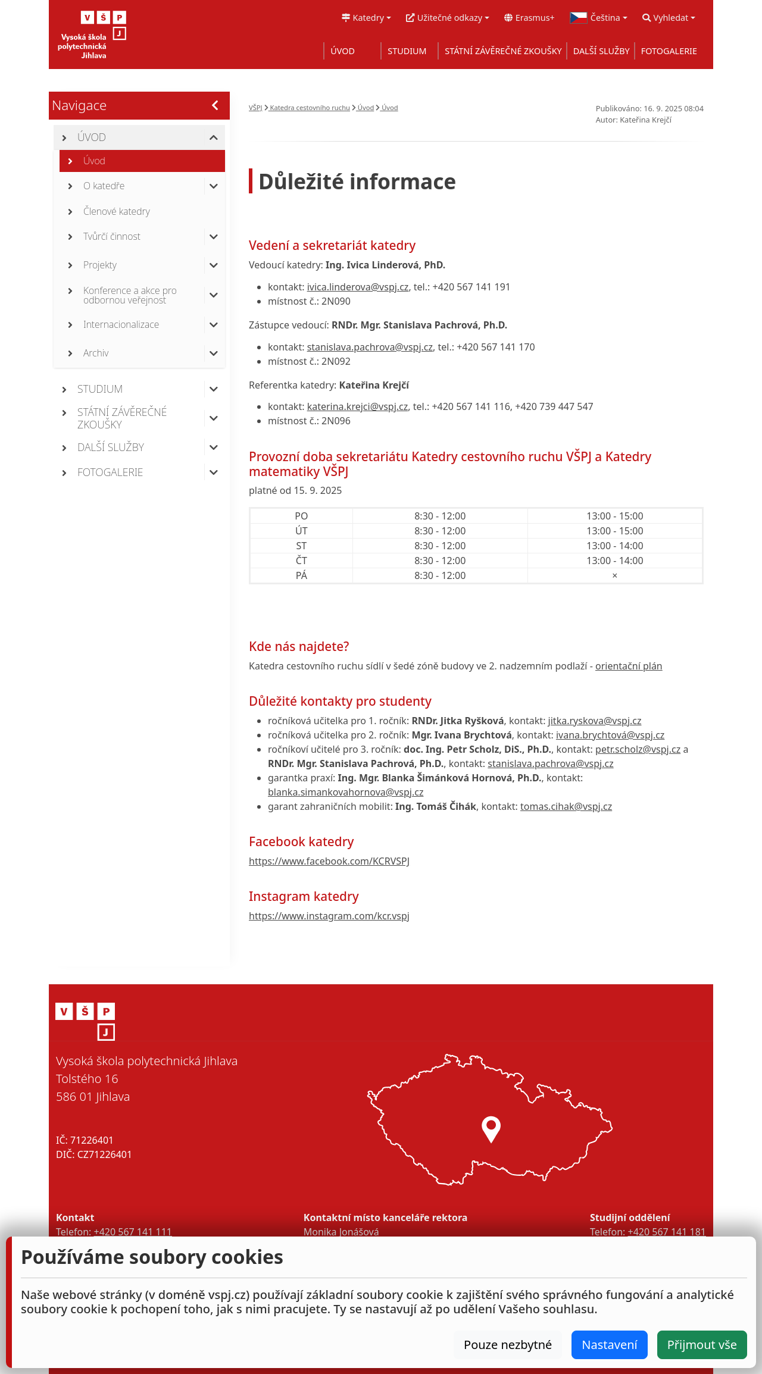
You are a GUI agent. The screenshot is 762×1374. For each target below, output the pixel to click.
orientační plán (629, 665)
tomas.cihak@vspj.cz (566, 806)
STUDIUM (407, 51)
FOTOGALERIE (669, 51)
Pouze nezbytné (508, 1345)
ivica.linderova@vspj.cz (358, 286)
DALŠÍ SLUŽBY (601, 51)
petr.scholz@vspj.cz (637, 749)
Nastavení (609, 1345)
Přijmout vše (702, 1345)
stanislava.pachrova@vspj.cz (370, 346)
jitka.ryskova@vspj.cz (595, 720)
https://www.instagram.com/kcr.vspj (329, 915)
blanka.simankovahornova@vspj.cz (345, 792)
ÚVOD (342, 51)
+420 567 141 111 (132, 1231)
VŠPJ (256, 107)
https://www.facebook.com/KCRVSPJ (329, 861)
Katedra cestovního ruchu (307, 107)
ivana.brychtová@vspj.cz (610, 734)
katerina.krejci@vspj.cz (357, 406)
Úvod (363, 107)
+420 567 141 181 (667, 1231)
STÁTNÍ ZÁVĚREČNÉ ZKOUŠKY (503, 51)
